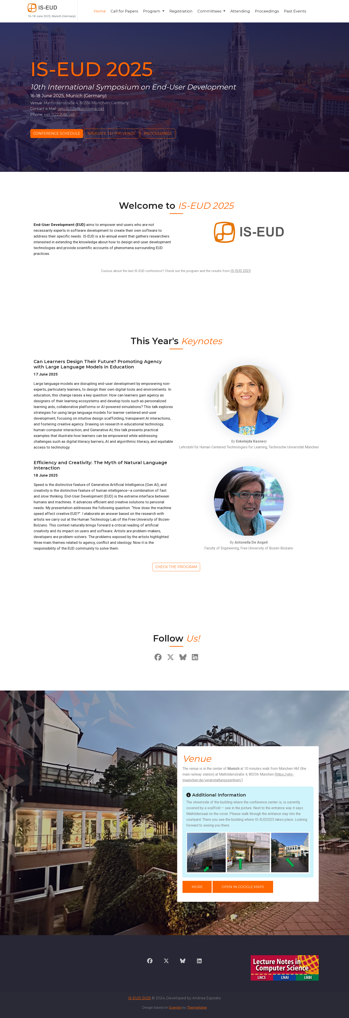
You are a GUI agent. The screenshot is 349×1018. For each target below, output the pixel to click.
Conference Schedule (56, 133)
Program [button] (152, 11)
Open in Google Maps (243, 887)
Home (100, 11)
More (197, 887)
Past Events (295, 11)
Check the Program (176, 567)
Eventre (175, 1008)
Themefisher (197, 1008)
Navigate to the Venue (112, 133)
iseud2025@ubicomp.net (81, 109)
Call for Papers (124, 11)
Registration (181, 11)
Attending (240, 11)
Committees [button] (209, 11)
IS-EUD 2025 (139, 998)
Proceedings (267, 11)
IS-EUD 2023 (241, 271)
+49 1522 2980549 (59, 114)
